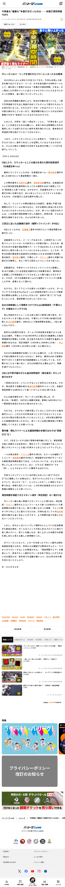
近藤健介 (26, 229)
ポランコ (44, 257)
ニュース (22, 818)
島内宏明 (33, 386)
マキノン (10, 504)
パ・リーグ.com (8, 818)
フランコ (25, 454)
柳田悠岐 (16, 457)
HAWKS (39, 617)
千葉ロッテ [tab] (48, 640)
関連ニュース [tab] (7, 640)
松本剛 (60, 511)
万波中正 (23, 182)
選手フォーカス (9, 24)
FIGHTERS (6, 617)
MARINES (30, 617)
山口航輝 (12, 321)
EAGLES (15, 617)
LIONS (22, 617)
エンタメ (22, 24)
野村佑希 (52, 172)
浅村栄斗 (16, 257)
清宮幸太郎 (39, 182)
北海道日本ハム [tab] (19, 640)
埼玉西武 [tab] (39, 640)
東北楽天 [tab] (30, 640)
